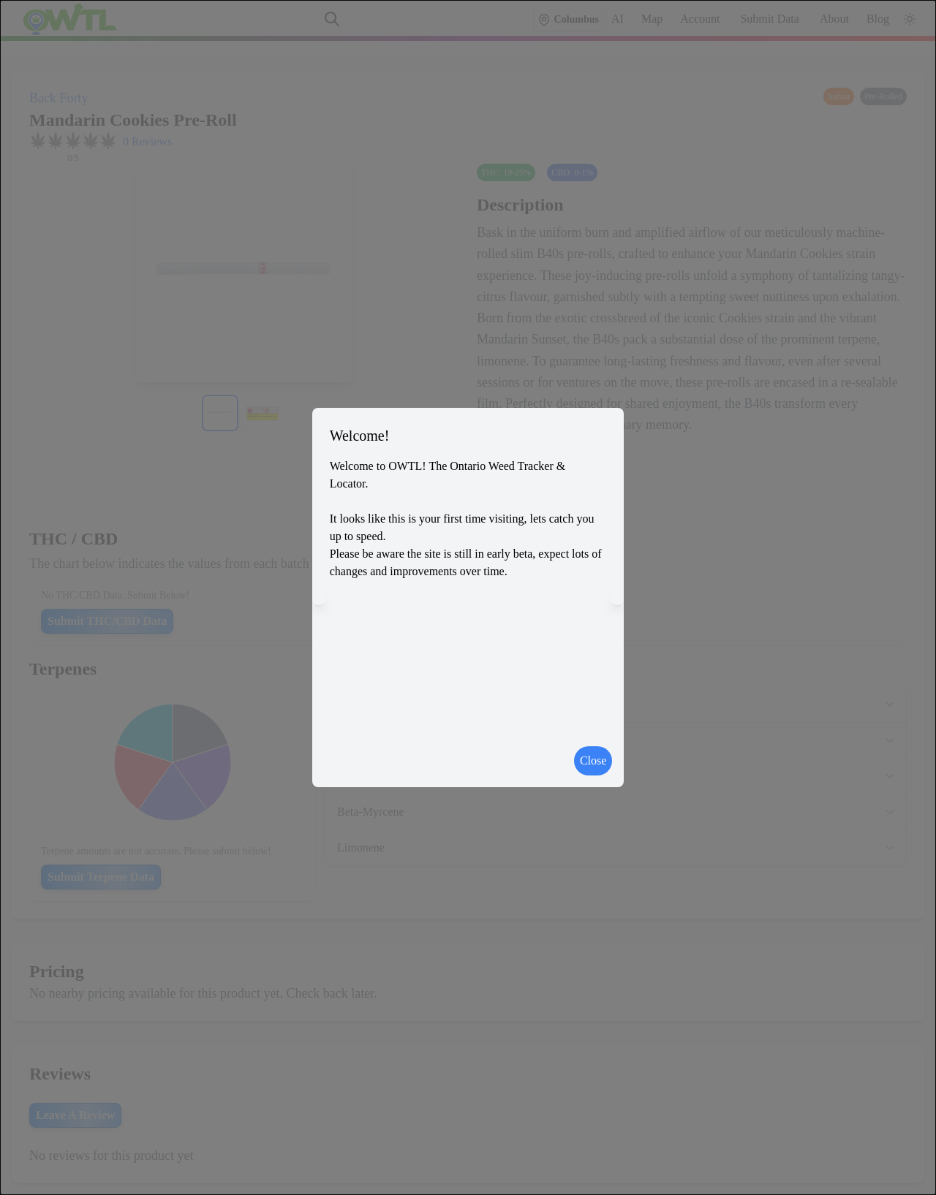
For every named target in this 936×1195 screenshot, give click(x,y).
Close (593, 760)
